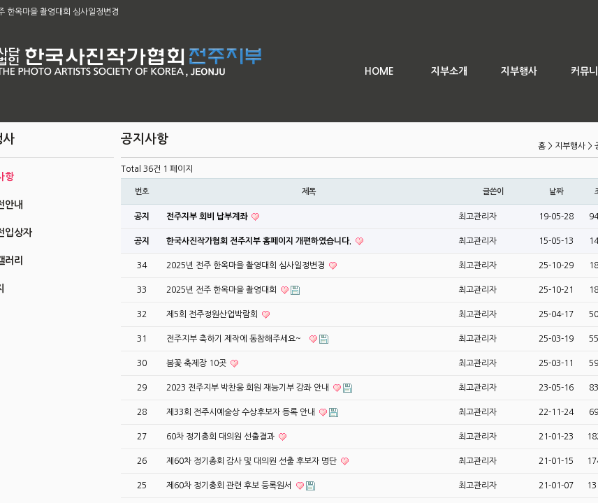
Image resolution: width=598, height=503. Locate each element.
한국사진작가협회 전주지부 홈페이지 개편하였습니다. (259, 241)
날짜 (556, 191)
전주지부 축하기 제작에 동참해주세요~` (236, 339)
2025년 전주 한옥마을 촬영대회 (222, 290)
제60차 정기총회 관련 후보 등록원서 (230, 485)
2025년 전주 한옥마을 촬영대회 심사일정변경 (246, 265)
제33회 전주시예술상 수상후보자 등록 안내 (241, 412)
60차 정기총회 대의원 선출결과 (221, 436)
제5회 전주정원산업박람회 (213, 314)
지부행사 (519, 71)
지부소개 (449, 71)
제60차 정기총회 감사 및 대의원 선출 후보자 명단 (252, 461)
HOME (379, 71)
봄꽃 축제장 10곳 (197, 363)
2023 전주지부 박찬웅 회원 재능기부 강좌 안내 (248, 388)
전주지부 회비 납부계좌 (207, 216)
